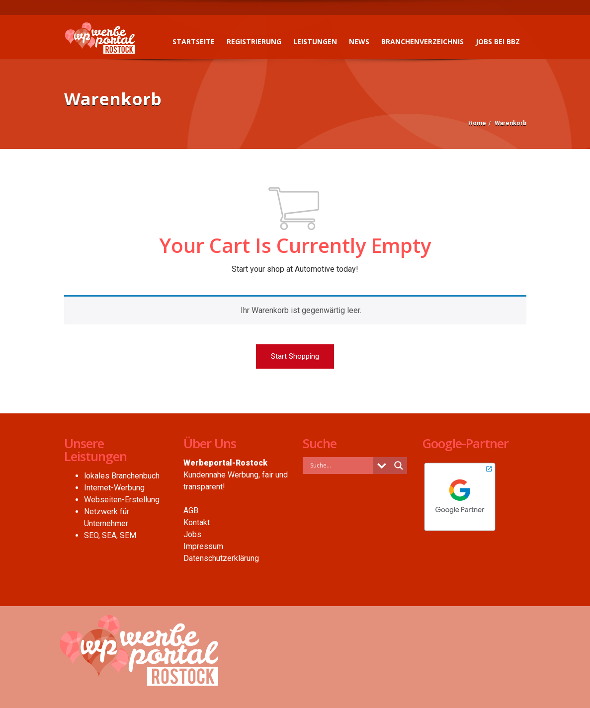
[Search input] (340, 465)
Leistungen (315, 41)
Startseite (193, 41)
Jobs (192, 534)
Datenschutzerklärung (221, 558)
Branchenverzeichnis (422, 41)
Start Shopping (295, 356)
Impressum (203, 546)
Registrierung (254, 41)
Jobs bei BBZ (498, 41)
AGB (190, 510)
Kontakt (196, 522)
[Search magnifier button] (398, 465)
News (359, 41)
